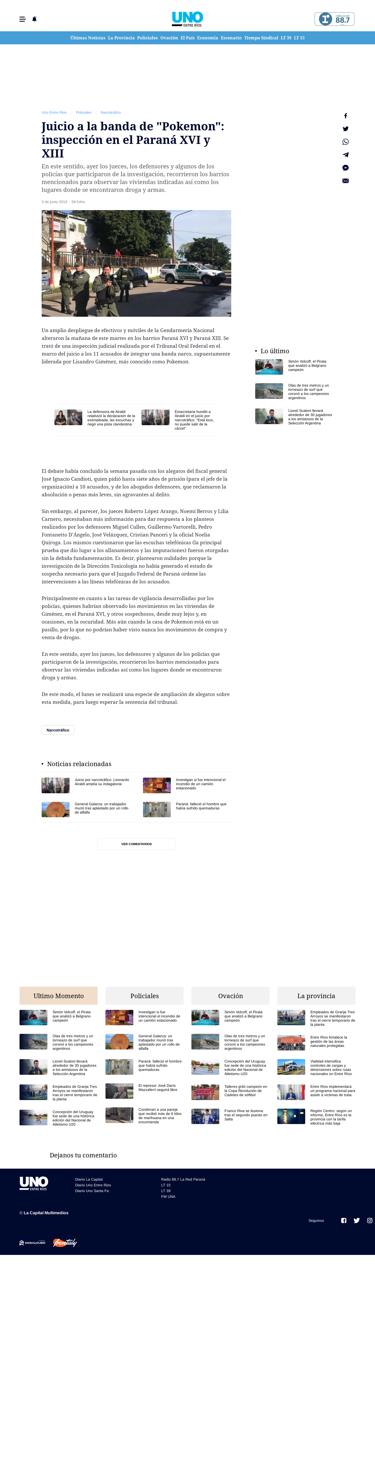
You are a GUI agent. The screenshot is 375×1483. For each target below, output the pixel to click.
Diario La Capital (89, 1179)
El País (188, 38)
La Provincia (121, 38)
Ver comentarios (136, 844)
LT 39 (286, 38)
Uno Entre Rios (54, 112)
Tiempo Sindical (261, 38)
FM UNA (168, 1196)
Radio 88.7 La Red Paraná (183, 1179)
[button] (23, 19)
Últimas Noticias (87, 38)
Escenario (231, 38)
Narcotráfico (111, 112)
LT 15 (299, 38)
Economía (207, 38)
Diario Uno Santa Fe (92, 1191)
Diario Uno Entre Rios (93, 1185)
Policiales (147, 38)
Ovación (169, 38)
